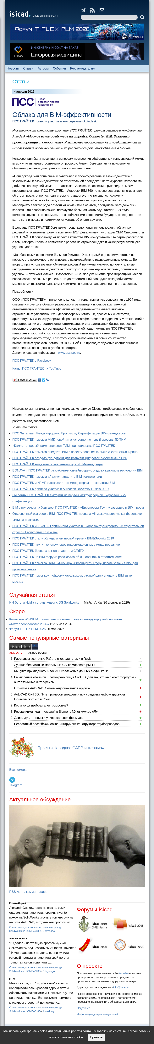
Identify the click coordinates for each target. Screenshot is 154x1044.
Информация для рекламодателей (97, 1014)
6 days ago (49, 931)
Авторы (43, 68)
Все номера (17, 770)
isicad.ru (124, 973)
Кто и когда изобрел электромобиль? (41, 705)
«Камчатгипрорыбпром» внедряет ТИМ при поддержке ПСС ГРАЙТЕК (63, 446)
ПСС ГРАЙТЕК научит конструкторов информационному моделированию (66, 544)
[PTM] (12, 978)
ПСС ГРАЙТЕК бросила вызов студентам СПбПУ (48, 551)
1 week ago (49, 1011)
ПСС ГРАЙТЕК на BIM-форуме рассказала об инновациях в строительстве (67, 557)
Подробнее (83, 1008)
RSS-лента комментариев (28, 892)
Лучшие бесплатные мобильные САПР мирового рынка (54, 665)
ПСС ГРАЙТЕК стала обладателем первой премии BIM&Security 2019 (63, 538)
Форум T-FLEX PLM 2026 (27, 629)
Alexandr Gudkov (18, 938)
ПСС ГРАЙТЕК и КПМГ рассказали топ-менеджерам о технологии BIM (63, 483)
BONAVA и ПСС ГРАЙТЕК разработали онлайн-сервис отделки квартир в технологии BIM (77, 470)
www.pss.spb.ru (69, 353)
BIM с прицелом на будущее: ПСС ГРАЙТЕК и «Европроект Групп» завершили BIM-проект (78, 507)
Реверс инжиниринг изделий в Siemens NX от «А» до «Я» (56, 711)
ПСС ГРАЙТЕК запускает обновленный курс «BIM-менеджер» (57, 464)
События (59, 68)
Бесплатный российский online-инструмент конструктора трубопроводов (66, 724)
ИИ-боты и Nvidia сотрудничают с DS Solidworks (44, 602)
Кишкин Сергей (17, 903)
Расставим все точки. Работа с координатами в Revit (52, 659)
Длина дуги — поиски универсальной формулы (48, 718)
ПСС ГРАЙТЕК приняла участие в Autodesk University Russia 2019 (60, 489)
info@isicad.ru (121, 987)
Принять (96, 1037)
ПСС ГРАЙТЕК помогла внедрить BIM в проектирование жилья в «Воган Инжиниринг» (75, 452)
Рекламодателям (82, 68)
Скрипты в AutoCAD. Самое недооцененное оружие (52, 688)
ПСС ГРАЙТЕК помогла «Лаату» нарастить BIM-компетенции (57, 476)
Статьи (28, 68)
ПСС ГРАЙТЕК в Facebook (31, 360)
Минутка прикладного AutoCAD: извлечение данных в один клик (60, 671)
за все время (37, 652)
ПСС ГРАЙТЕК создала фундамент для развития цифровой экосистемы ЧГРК (69, 458)
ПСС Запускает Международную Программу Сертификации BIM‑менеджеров (69, 433)
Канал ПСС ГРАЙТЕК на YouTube (36, 368)
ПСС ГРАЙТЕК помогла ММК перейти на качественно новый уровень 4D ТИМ (69, 439)
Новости (13, 68)
